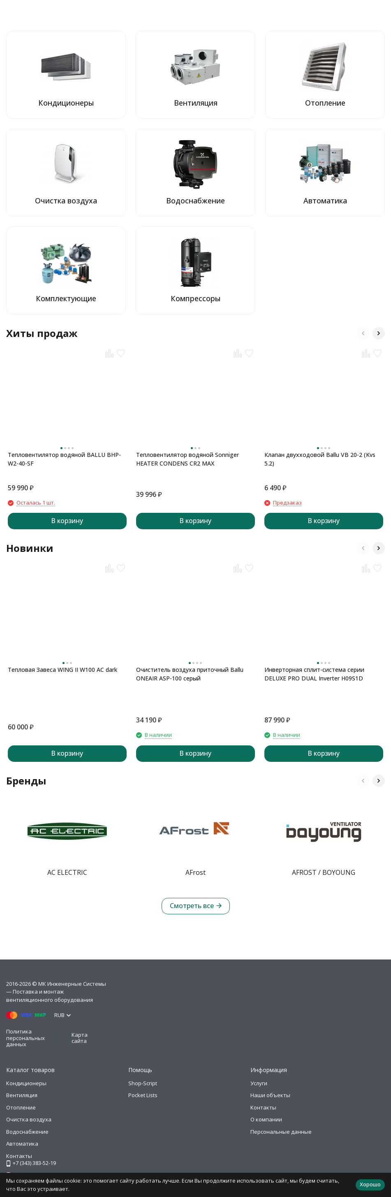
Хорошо (370, 1184)
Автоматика (22, 1143)
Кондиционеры (26, 1083)
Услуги (258, 1083)
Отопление (21, 1107)
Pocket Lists (142, 1095)
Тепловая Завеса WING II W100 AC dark (62, 669)
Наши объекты (270, 1095)
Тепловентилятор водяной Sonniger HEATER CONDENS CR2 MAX (187, 459)
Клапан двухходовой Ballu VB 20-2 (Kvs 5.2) (319, 459)
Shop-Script (142, 1083)
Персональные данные (281, 1131)
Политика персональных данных (25, 1038)
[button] (363, 333)
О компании (266, 1119)
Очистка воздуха (28, 1119)
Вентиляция (21, 1095)
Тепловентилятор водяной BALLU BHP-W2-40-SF (64, 459)
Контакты (263, 1107)
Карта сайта (80, 1038)
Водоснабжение (27, 1131)
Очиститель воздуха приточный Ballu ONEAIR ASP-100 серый (189, 674)
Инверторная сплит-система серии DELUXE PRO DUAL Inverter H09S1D (314, 674)
